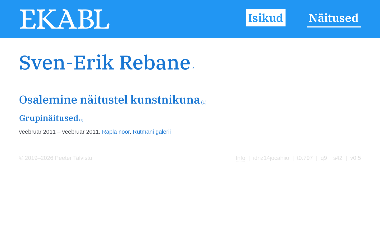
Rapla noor (116, 131)
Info (240, 158)
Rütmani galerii (152, 131)
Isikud (265, 17)
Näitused (334, 17)
